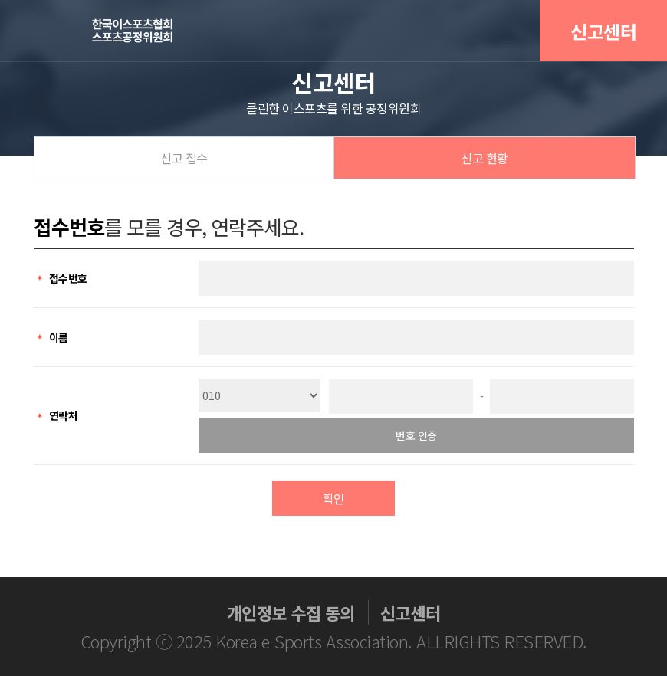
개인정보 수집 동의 (291, 612)
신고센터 (603, 31)
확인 (334, 498)
